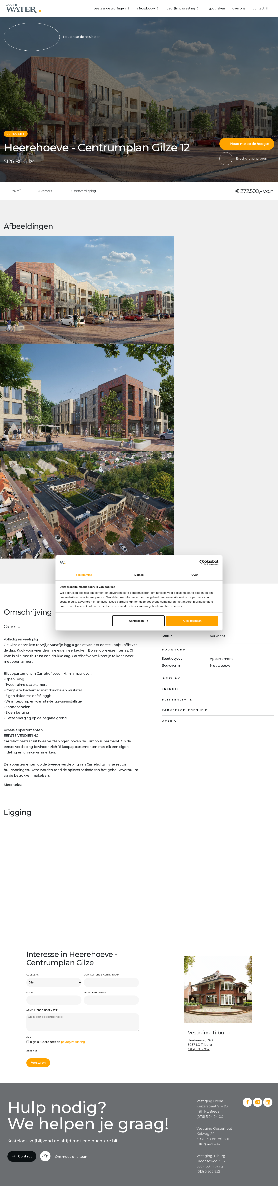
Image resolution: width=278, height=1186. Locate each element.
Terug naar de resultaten (52, 37)
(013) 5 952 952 (199, 1049)
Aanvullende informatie (42, 1010)
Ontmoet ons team (72, 1157)
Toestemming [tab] (83, 574)
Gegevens (32, 974)
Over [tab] (195, 574)
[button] (112, 8)
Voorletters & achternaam (101, 974)
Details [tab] (139, 574)
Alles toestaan (192, 620)
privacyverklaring (73, 1042)
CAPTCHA (31, 1051)
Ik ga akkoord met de (57, 1042)
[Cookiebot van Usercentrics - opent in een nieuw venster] (202, 562)
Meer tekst (13, 785)
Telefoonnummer (95, 992)
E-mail (30, 992)
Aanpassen (138, 620)
